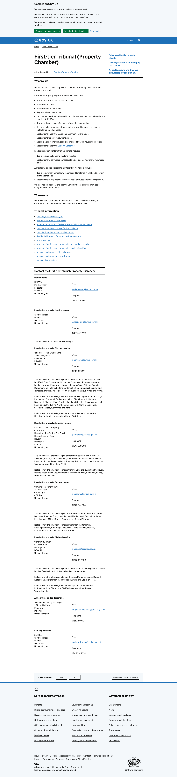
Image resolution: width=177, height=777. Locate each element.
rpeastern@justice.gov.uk (84, 494)
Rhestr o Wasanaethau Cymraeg (49, 759)
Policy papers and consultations (123, 725)
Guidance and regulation (120, 715)
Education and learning (82, 704)
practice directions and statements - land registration (61, 248)
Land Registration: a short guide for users (55, 232)
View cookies (96, 31)
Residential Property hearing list (51, 220)
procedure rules (44, 240)
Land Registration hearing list (50, 216)
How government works (120, 735)
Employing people (80, 710)
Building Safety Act (66, 145)
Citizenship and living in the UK (48, 725)
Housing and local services (84, 720)
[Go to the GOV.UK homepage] (43, 40)
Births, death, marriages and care (49, 710)
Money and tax (78, 725)
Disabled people (41, 735)
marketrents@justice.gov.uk (85, 289)
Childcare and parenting (45, 720)
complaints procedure (47, 260)
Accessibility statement (70, 755)
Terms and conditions (103, 755)
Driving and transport (44, 740)
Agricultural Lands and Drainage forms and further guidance (64, 224)
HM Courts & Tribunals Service (64, 72)
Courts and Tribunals (50, 46)
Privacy (44, 755)
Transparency (115, 730)
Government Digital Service (78, 759)
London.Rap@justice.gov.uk (85, 322)
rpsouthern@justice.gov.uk (84, 434)
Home (36, 46)
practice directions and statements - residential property (63, 244)
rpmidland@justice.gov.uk (84, 549)
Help (36, 755)
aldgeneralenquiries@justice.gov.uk (88, 609)
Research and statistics (120, 720)
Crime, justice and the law (46, 730)
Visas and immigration (82, 735)
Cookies (53, 755)
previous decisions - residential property (55, 252)
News (111, 710)
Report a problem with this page (125, 677)
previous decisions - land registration (53, 256)
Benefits (38, 704)
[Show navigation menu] (130, 40)
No (77, 677)
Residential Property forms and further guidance (59, 236)
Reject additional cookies (75, 31)
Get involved (114, 740)
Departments (115, 704)
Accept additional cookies (48, 31)
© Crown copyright (134, 770)
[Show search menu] (139, 40)
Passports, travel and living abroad (88, 730)
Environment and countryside (85, 715)
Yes (63, 677)
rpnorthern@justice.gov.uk (84, 360)
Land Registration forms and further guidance (57, 228)
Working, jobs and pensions (84, 740)
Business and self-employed (47, 715)
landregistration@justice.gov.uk (86, 642)
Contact (87, 755)
